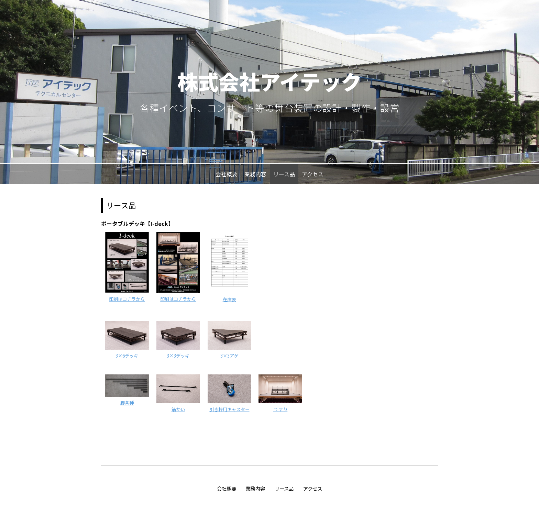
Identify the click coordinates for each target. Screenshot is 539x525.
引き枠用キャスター (229, 409)
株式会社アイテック (269, 81)
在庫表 (229, 299)
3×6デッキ (127, 355)
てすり (280, 409)
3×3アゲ (229, 355)
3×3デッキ (178, 355)
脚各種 (127, 403)
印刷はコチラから (127, 299)
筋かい (178, 409)
